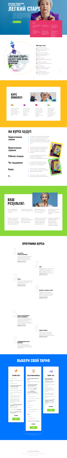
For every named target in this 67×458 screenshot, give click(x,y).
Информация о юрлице (24, 453)
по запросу (17, 412)
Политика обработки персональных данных (40, 453)
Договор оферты (30, 453)
